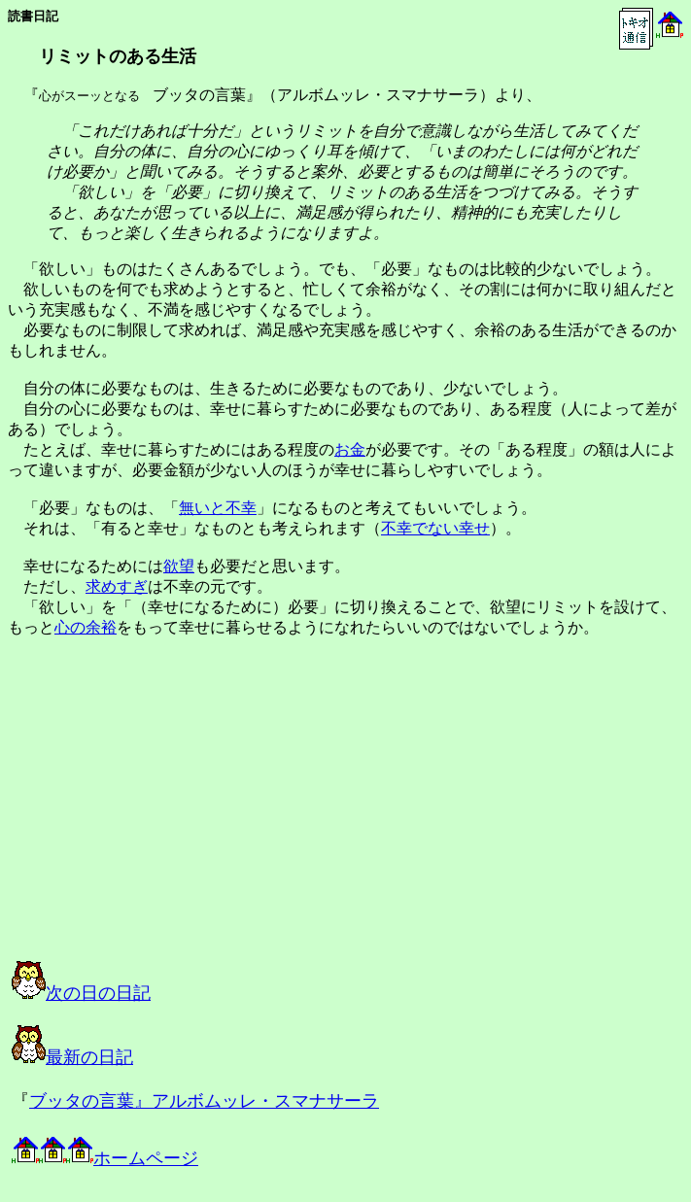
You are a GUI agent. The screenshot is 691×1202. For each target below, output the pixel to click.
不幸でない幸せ (435, 528)
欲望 (178, 566)
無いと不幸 (218, 507)
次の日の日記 (81, 993)
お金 (349, 449)
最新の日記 (72, 1057)
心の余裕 (85, 627)
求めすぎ (117, 586)
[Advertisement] (208, 816)
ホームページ (105, 1158)
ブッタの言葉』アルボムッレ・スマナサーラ (204, 1101)
